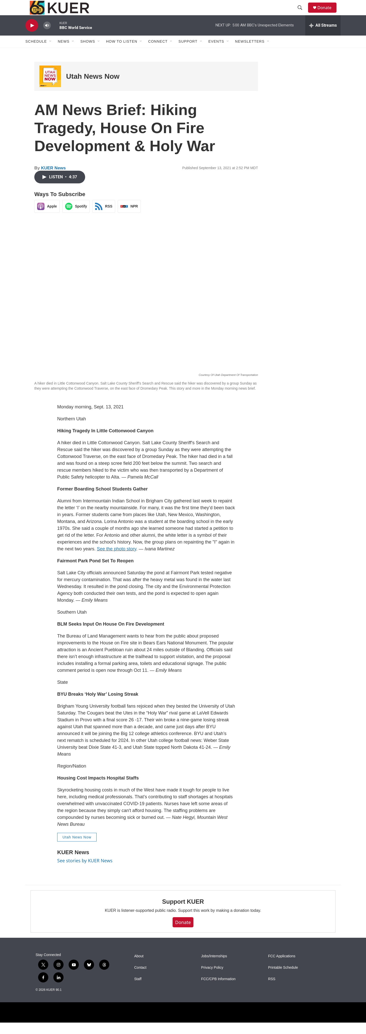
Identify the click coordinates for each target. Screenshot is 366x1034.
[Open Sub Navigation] (51, 53)
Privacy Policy (212, 979)
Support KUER (183, 913)
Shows (87, 53)
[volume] (47, 37)
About (139, 967)
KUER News (53, 179)
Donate (328, 13)
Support (187, 53)
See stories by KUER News (84, 872)
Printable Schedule (283, 979)
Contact (140, 979)
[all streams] (323, 37)
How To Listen (121, 53)
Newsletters (250, 53)
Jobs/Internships (214, 967)
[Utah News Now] (50, 88)
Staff (138, 990)
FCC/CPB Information (218, 990)
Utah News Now (92, 88)
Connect (157, 53)
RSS (272, 990)
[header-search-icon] (302, 13)
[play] (32, 37)
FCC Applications (281, 967)
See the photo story (116, 560)
